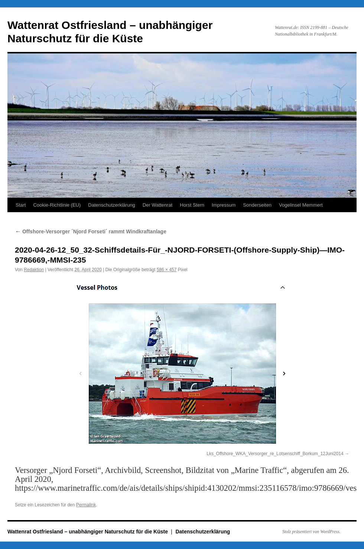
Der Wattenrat (157, 205)
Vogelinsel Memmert (301, 205)
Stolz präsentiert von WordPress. (311, 531)
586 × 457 (167, 269)
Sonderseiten (257, 205)
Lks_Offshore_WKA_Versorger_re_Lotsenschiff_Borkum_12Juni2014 (275, 453)
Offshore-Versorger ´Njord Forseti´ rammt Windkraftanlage (90, 231)
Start (21, 205)
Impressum (223, 205)
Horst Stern (192, 205)
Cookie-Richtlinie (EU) (57, 205)
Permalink (86, 504)
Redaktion (34, 269)
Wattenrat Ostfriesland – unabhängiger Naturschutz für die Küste (88, 532)
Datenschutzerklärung (111, 205)
